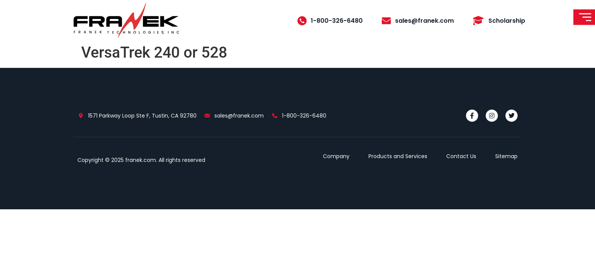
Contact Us (461, 156)
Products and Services (397, 156)
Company (336, 156)
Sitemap (506, 156)
